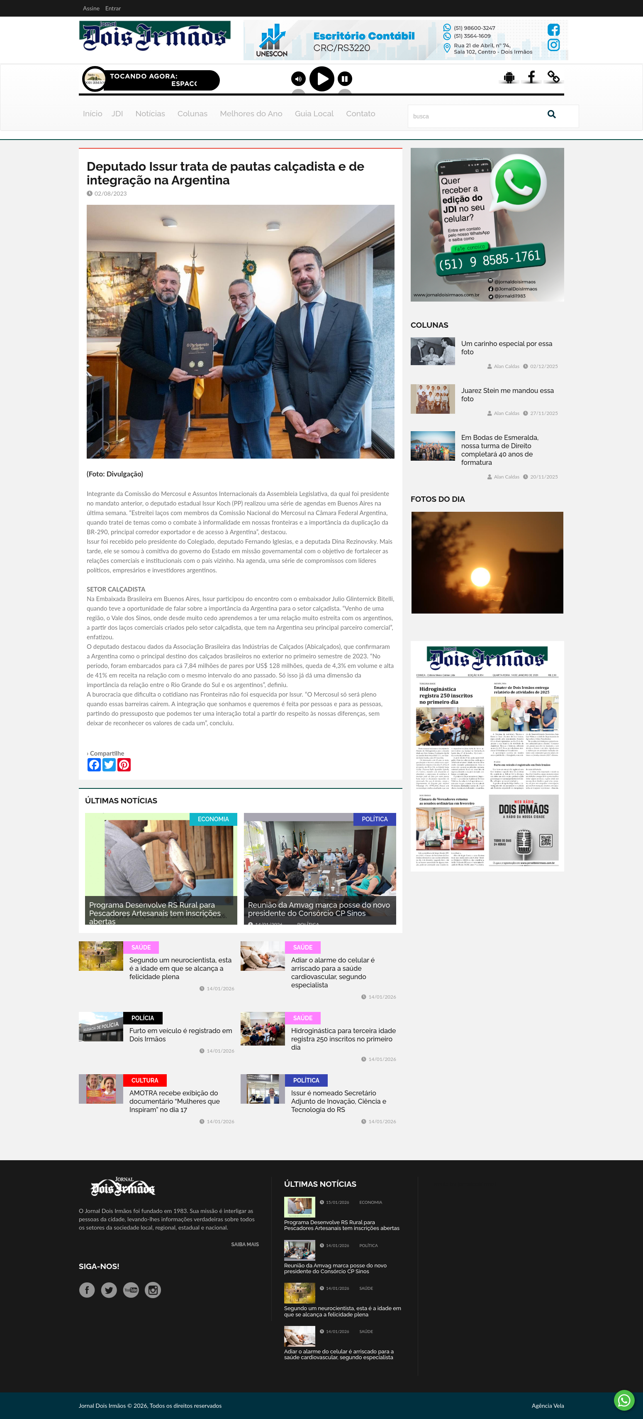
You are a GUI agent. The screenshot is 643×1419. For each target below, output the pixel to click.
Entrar (113, 8)
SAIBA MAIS (245, 1244)
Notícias (150, 113)
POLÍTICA (375, 819)
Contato (360, 113)
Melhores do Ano (251, 113)
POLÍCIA (143, 1018)
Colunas (192, 113)
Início (92, 113)
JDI (117, 113)
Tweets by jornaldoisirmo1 (464, 1183)
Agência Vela (548, 1405)
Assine (91, 8)
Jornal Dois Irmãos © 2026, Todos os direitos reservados (150, 1405)
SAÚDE (141, 947)
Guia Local (314, 113)
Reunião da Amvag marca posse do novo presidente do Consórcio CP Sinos (319, 909)
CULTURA (145, 1080)
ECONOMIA (213, 819)
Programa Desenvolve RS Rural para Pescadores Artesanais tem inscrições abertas (155, 913)
